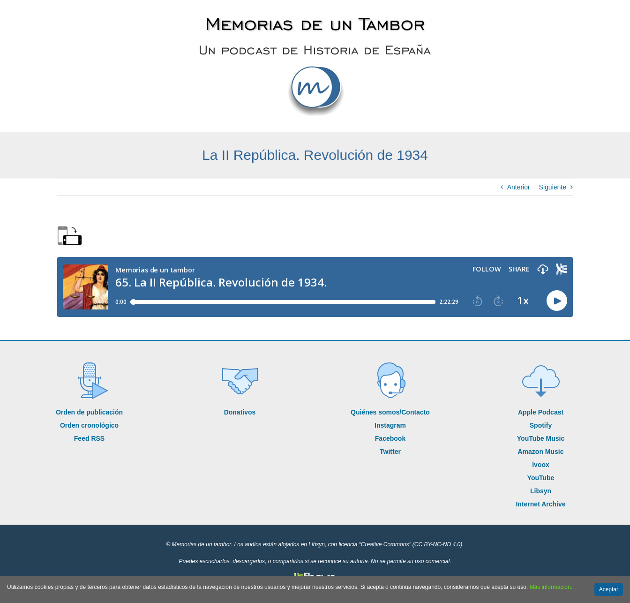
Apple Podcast (540, 412)
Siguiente (552, 187)
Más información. (551, 587)
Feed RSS (89, 438)
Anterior (518, 187)
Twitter (390, 451)
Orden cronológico (89, 425)
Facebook (390, 438)
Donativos (240, 412)
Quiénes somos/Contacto (390, 412)
